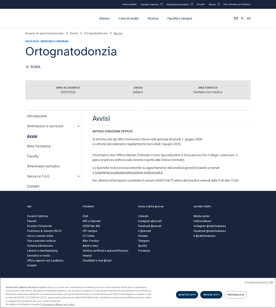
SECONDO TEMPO (202, 208)
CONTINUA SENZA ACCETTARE (258, 282)
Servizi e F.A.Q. (38, 178)
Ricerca (153, 18)
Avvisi (32, 138)
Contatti (33, 188)
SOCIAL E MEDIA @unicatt (151, 208)
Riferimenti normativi (43, 168)
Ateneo (104, 18)
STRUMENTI (88, 208)
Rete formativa (38, 148)
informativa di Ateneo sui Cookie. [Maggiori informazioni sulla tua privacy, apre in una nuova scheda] (58, 304)
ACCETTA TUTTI (187, 294)
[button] (236, 18)
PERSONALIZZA (235, 294)
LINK (29, 208)
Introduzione (37, 118)
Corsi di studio (129, 18)
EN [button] (249, 18)
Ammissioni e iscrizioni (45, 128)
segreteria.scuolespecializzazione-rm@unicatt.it (129, 174)
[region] (138, 293)
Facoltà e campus (180, 18)
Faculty (32, 158)
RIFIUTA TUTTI (211, 294)
